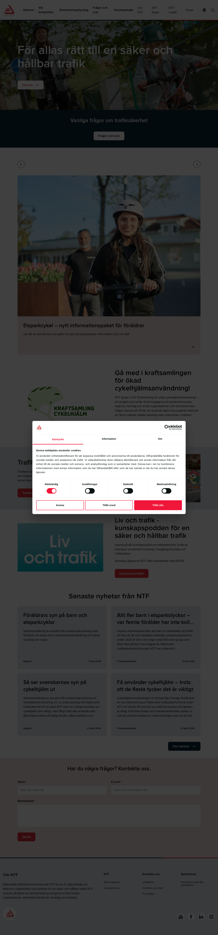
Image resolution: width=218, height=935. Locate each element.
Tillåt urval (109, 505)
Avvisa (60, 505)
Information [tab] (109, 438)
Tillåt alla (158, 505)
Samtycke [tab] (58, 439)
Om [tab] (160, 438)
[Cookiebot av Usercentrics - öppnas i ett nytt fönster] (167, 427)
